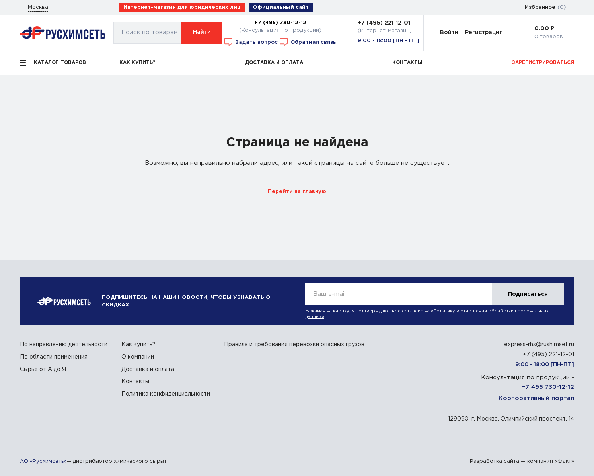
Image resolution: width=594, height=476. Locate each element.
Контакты (135, 381)
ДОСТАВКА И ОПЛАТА (274, 62)
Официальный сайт (281, 7)
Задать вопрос (251, 42)
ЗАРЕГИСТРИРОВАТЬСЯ (543, 62)
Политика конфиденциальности (165, 394)
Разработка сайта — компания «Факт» (522, 461)
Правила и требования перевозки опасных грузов (294, 344)
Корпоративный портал (536, 398)
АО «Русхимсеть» (43, 461)
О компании (137, 357)
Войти (449, 32)
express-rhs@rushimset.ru (539, 344)
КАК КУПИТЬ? (137, 62)
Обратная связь (308, 42)
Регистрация (484, 32)
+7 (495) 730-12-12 (280, 22)
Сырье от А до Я (43, 369)
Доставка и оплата (147, 369)
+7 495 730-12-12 (548, 387)
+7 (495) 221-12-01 (384, 23)
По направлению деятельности (63, 344)
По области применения (54, 357)
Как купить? (138, 344)
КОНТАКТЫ (407, 62)
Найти (202, 32)
